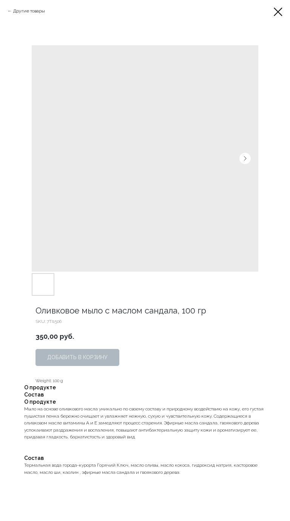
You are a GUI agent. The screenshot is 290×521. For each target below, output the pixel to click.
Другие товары (29, 11)
